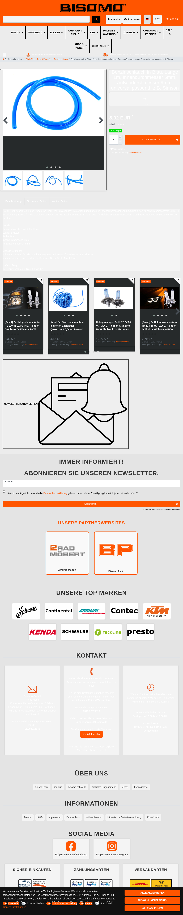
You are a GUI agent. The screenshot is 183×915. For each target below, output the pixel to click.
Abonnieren (131, 499)
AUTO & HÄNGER (79, 46)
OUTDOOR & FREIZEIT (150, 32)
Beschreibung (13, 198)
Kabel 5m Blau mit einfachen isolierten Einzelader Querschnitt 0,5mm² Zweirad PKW (67, 323)
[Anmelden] (114, 19)
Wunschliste (117, 149)
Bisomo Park (116, 549)
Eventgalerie (141, 783)
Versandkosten (135, 152)
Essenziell (13, 903)
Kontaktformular (91, 730)
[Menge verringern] (120, 142)
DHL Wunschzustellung (64, 903)
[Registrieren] (131, 19)
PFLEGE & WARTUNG (109, 32)
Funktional (106, 903)
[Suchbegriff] (46, 19)
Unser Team (41, 783)
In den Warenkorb (160, 139)
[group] (23, 295)
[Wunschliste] (157, 19)
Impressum (55, 813)
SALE (169, 30)
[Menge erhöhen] (120, 137)
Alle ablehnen (152, 908)
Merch (125, 783)
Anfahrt (28, 813)
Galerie (58, 783)
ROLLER (55, 32)
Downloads (153, 813)
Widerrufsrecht (94, 813)
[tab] (13, 198)
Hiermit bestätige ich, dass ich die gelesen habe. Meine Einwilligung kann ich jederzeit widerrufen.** (72, 489)
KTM (92, 32)
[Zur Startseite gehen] (12, 59)
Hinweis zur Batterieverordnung (124, 813)
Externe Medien (35, 903)
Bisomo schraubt (77, 783)
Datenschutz (73, 813)
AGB (40, 813)
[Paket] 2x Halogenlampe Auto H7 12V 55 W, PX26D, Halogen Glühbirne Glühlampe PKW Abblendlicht (159, 323)
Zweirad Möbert (67, 548)
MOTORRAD (35, 32)
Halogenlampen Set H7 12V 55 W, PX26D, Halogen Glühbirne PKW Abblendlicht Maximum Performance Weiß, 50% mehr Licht (113, 323)
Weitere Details (60, 198)
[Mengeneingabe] (113, 140)
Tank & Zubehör (43, 59)
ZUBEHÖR (129, 32)
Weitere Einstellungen (14, 907)
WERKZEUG (99, 46)
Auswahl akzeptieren (153, 900)
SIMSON (15, 32)
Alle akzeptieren (153, 892)
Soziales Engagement (104, 783)
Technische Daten (36, 198)
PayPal (88, 903)
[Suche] (96, 19)
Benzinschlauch (61, 59)
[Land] (147, 19)
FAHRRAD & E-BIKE (75, 32)
